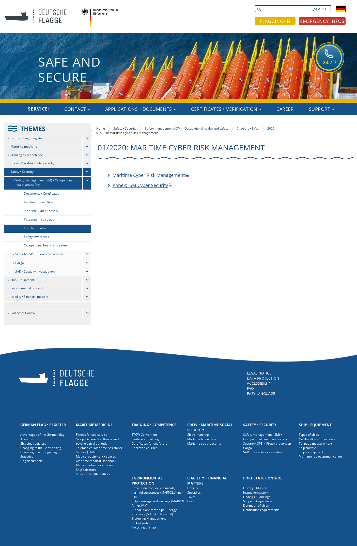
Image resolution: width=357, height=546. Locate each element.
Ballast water (141, 523)
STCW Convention (144, 434)
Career (284, 109)
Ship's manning (198, 434)
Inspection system (256, 492)
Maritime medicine (23, 146)
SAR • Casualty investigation (35, 271)
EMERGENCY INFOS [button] (322, 21)
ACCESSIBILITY (259, 383)
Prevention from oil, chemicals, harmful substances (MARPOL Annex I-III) (157, 492)
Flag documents (31, 461)
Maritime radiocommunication (320, 456)
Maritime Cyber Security (41, 211)
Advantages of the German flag (42, 434)
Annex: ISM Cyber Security (140, 185)
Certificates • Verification (226, 109)
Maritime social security (204, 443)
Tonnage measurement (315, 443)
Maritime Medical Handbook (96, 461)
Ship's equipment (311, 452)
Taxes (191, 497)
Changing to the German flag (40, 448)
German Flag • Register (26, 138)
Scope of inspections (257, 501)
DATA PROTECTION (263, 378)
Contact (77, 109)
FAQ (250, 388)
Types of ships (309, 434)
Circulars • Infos (35, 228)
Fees (190, 501)
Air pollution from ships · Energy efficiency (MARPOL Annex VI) (154, 512)
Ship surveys (308, 448)
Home (100, 128)
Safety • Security (22, 171)
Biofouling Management (149, 518)
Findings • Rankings (256, 497)
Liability (192, 488)
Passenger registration (40, 219)
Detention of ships (256, 505)
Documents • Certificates (41, 193)
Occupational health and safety (46, 245)
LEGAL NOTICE (259, 373)
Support (321, 109)
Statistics (26, 456)
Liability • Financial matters (29, 296)
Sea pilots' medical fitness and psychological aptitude (97, 441)
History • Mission (255, 488)
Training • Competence (26, 155)
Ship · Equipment (22, 280)
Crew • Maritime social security (32, 163)
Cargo (19, 263)
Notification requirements (261, 510)
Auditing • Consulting (38, 202)
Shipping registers (33, 443)
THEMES (32, 128)
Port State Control (23, 313)
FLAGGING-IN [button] (275, 21)
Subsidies (194, 492)
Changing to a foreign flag (38, 452)
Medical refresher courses (94, 465)
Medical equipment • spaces (96, 456)
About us (26, 439)
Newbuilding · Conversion (317, 439)
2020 (270, 128)
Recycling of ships (144, 527)
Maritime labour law (201, 439)
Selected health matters (93, 474)
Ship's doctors (86, 469)
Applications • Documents (140, 109)
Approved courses (144, 448)
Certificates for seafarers (149, 443)
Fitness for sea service (91, 434)
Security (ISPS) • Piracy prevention (39, 254)
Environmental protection (28, 288)
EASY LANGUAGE (261, 393)
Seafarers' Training (145, 439)
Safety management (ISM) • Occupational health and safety (44, 182)
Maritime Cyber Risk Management (149, 175)
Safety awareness (36, 237)
